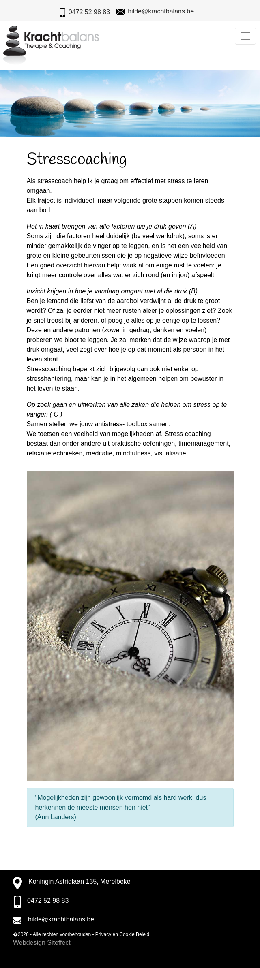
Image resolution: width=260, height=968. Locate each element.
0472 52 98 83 (89, 12)
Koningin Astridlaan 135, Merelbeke (79, 881)
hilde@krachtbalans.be (161, 11)
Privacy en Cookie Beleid (122, 934)
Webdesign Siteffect (42, 942)
